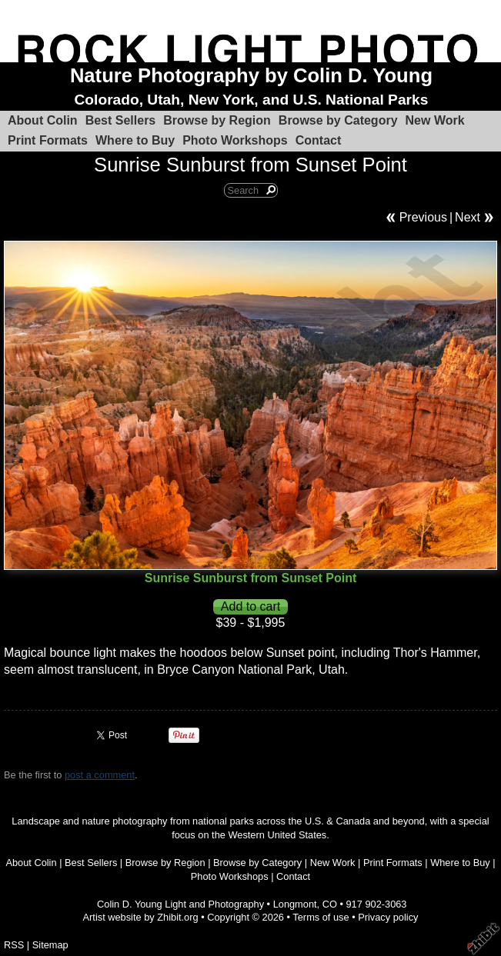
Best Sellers (120, 120)
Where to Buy (135, 140)
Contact (319, 140)
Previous (423, 217)
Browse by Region (217, 120)
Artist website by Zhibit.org (141, 917)
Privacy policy (388, 917)
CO (329, 904)
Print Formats (48, 140)
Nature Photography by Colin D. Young (251, 75)
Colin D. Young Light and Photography (180, 904)
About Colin (43, 120)
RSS (14, 945)
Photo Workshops (235, 140)
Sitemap (50, 945)
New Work (435, 120)
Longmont (295, 904)
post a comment (100, 775)
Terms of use (320, 917)
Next (467, 217)
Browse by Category (338, 120)
